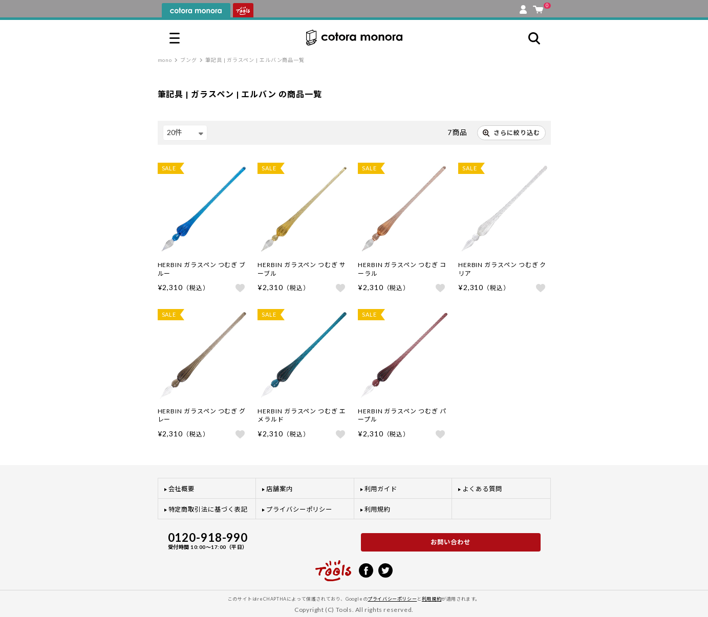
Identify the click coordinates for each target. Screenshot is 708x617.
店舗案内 (279, 489)
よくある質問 (482, 489)
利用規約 (377, 509)
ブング (188, 60)
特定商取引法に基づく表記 (208, 509)
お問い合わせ (450, 542)
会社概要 (181, 489)
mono (165, 60)
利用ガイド (381, 489)
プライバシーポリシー (299, 509)
